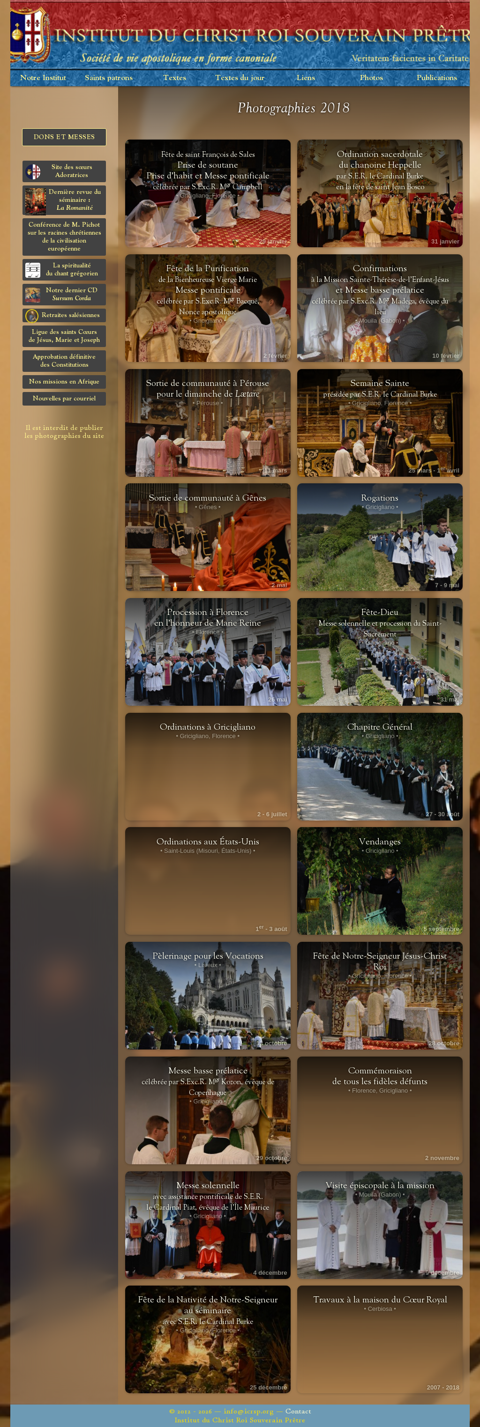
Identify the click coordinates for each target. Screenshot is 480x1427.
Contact (298, 1411)
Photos (371, 78)
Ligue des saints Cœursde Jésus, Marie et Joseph (64, 336)
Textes (174, 78)
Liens (306, 78)
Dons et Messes (64, 137)
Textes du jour (240, 78)
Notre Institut (43, 78)
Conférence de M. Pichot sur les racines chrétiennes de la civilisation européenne (64, 237)
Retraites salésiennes (62, 315)
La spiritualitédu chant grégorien (61, 270)
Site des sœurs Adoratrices (58, 171)
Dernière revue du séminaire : (63, 201)
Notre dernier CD (61, 295)
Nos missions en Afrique (64, 381)
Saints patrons (109, 78)
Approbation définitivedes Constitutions (64, 361)
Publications (437, 78)
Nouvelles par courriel (64, 398)
